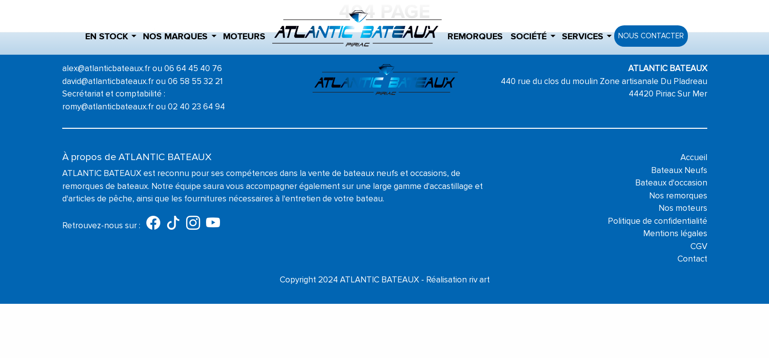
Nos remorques (678, 195)
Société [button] (529, 36)
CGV (698, 246)
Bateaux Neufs (679, 170)
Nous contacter (651, 35)
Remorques (475, 36)
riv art (479, 279)
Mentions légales (675, 233)
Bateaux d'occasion (671, 183)
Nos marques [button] (175, 36)
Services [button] (582, 36)
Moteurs (244, 36)
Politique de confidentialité (657, 221)
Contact (692, 259)
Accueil (693, 157)
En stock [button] (106, 36)
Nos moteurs (683, 208)
